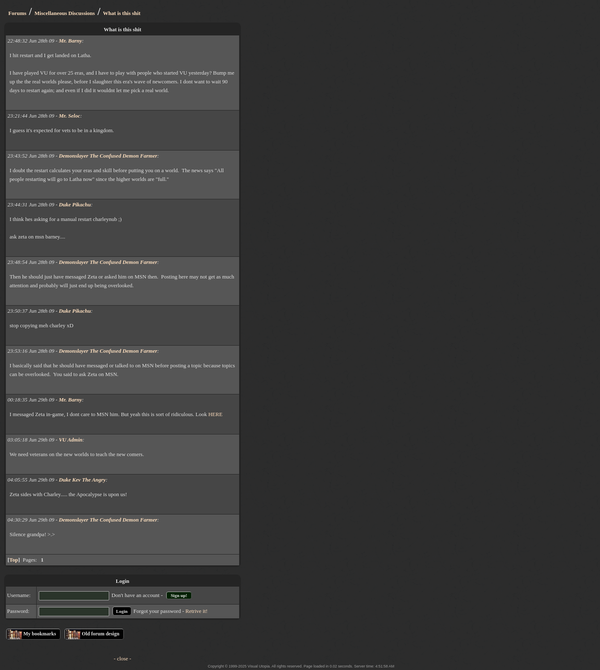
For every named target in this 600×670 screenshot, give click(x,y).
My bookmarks (39, 634)
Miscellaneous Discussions (65, 13)
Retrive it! (196, 611)
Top (13, 560)
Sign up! (179, 595)
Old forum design (100, 634)
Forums (17, 13)
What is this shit (121, 13)
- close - (122, 658)
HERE (215, 414)
